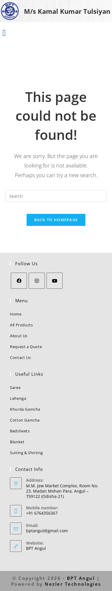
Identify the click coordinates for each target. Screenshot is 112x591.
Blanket (17, 441)
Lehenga (18, 398)
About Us (18, 335)
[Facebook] (19, 281)
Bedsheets (20, 431)
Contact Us (20, 357)
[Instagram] (37, 281)
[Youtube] (54, 281)
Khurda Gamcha (25, 409)
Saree (15, 387)
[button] (4, 32)
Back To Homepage (56, 219)
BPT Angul (36, 548)
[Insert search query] (56, 196)
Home (15, 314)
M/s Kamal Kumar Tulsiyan (67, 11)
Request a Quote (26, 346)
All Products (21, 325)
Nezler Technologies (73, 584)
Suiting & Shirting (26, 452)
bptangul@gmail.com (47, 530)
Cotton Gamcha (25, 420)
